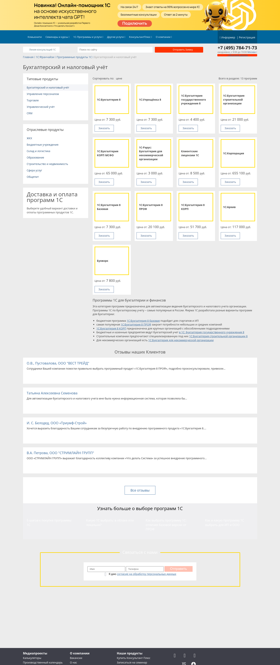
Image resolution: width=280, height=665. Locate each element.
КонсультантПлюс (140, 37)
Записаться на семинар (132, 662)
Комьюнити (35, 37)
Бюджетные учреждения (43, 144)
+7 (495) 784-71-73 (237, 47)
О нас (73, 662)
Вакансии (76, 658)
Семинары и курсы (57, 37)
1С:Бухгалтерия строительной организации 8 (218, 336)
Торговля (33, 100)
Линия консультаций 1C (42, 49)
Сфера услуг (34, 170)
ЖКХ (29, 138)
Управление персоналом (43, 94)
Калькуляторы (32, 658)
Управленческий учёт (41, 107)
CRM (29, 113)
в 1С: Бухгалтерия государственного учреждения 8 (211, 332)
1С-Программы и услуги (88, 37)
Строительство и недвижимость (47, 164)
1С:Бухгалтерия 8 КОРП (111, 328)
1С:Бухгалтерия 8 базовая (143, 320)
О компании (164, 37)
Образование (35, 157)
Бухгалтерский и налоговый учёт (48, 87)
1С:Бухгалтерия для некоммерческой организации (181, 340)
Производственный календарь (43, 662)
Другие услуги (116, 37)
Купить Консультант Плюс (133, 658)
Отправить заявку (183, 49)
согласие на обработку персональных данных (146, 574)
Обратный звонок (237, 55)
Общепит (33, 177)
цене (119, 78)
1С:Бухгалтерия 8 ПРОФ (136, 324)
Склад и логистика (38, 151)
